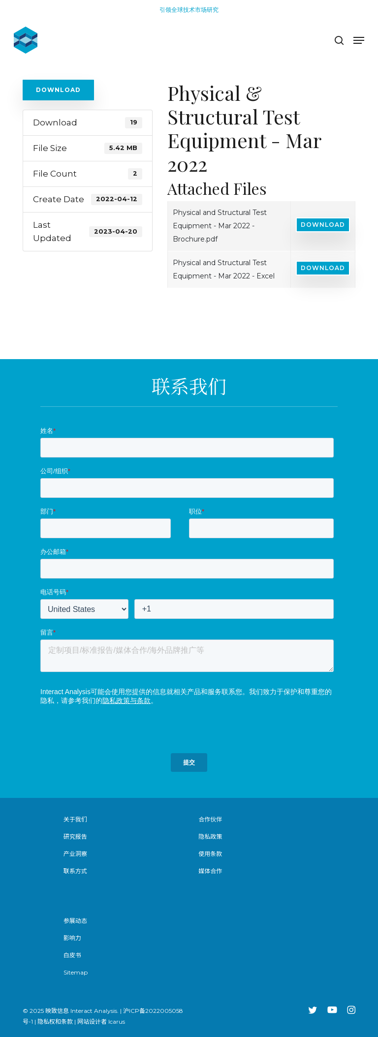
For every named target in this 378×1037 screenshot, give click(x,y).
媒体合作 (210, 871)
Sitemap (75, 972)
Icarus (116, 1021)
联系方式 (75, 871)
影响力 (72, 938)
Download (58, 89)
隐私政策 (210, 836)
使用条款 (210, 853)
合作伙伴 (210, 819)
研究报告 (75, 836)
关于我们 (75, 819)
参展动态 (75, 920)
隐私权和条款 (55, 1021)
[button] (358, 40)
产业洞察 (75, 853)
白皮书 (72, 955)
